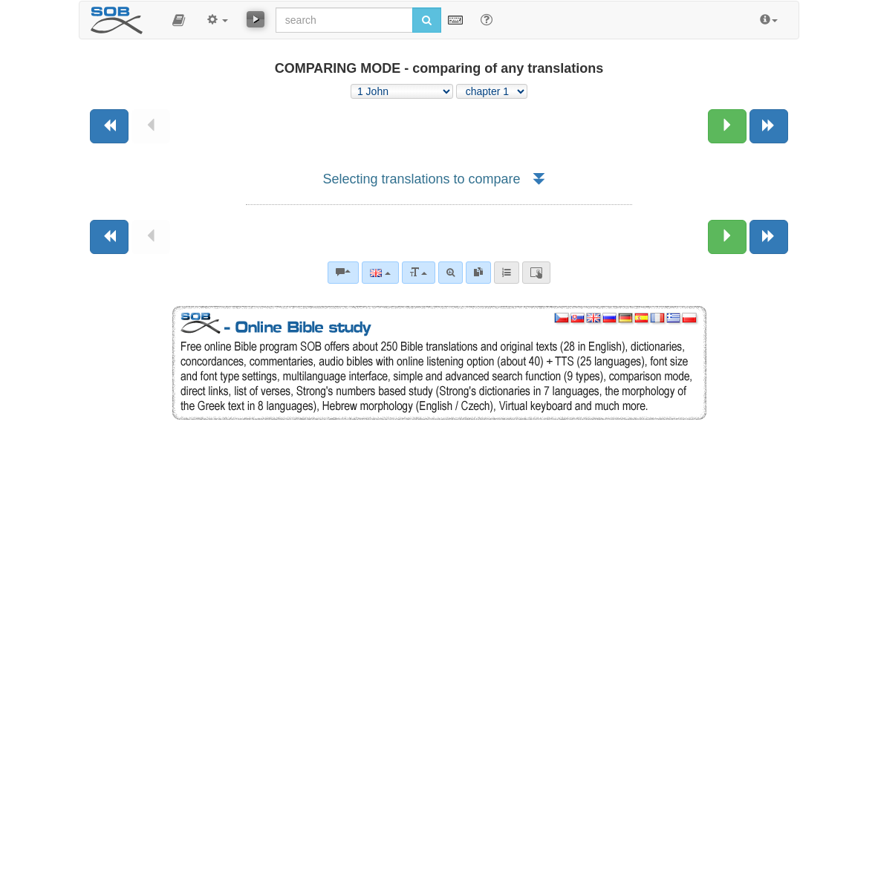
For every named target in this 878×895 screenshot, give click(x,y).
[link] (478, 272)
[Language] (380, 272)
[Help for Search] (486, 19)
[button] (178, 20)
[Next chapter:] (727, 126)
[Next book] (768, 126)
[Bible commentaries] (343, 272)
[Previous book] (109, 126)
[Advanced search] (450, 272)
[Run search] (426, 20)
